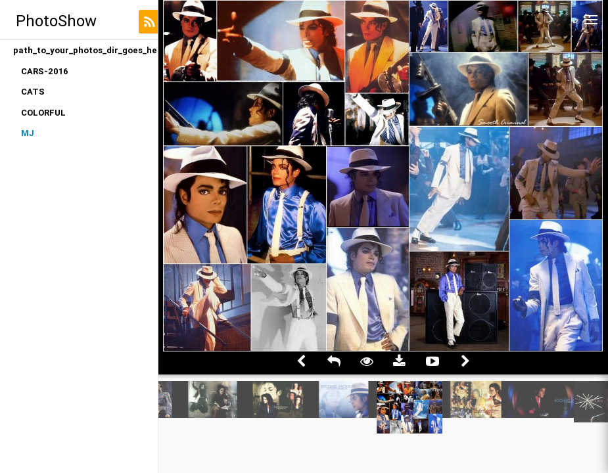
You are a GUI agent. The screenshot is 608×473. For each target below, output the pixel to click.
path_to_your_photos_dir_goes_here (85, 50)
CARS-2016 (44, 71)
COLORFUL (43, 112)
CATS (33, 91)
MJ (27, 133)
